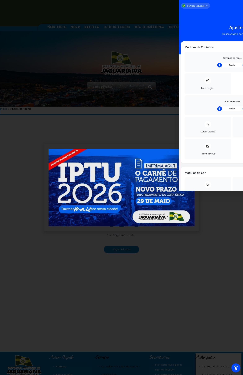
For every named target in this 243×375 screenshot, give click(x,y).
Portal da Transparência (149, 27)
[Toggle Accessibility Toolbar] (236, 368)
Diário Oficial (92, 27)
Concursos (175, 27)
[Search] (150, 85)
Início (3, 109)
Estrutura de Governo (117, 27)
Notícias (75, 27)
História (191, 27)
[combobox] (116, 85)
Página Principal (57, 27)
